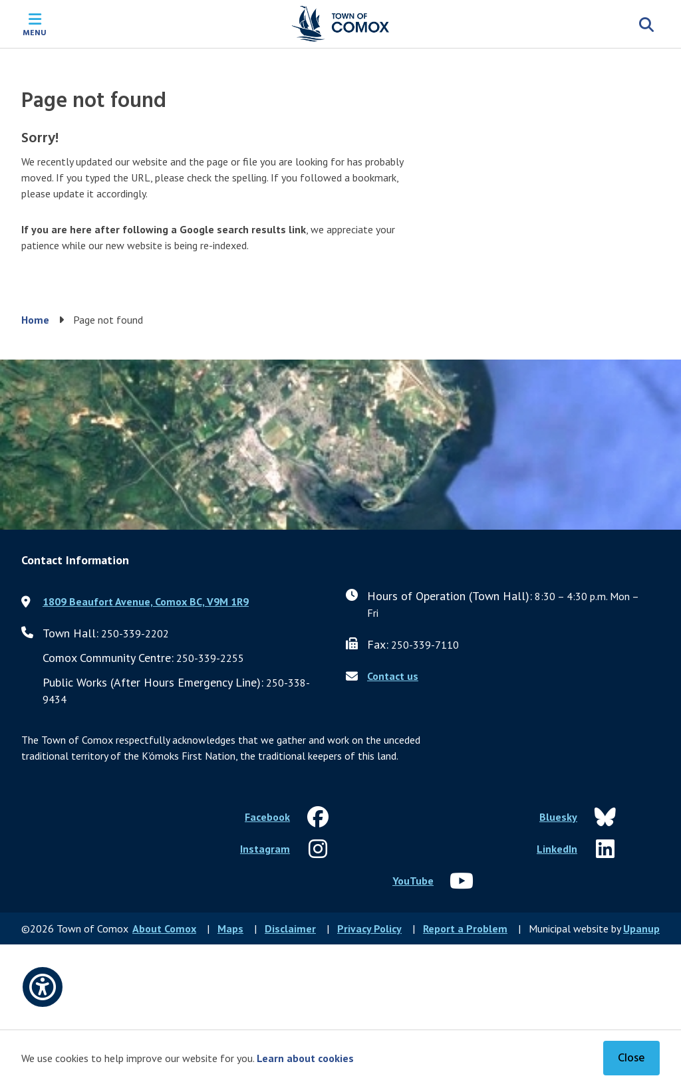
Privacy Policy (369, 928)
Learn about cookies (305, 1058)
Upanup (641, 928)
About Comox (164, 928)
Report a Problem (465, 928)
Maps (230, 928)
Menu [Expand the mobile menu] (35, 32)
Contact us (392, 676)
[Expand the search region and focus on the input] (646, 24)
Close (631, 1058)
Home (35, 319)
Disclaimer (290, 928)
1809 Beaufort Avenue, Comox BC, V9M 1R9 (146, 601)
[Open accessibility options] (42, 987)
